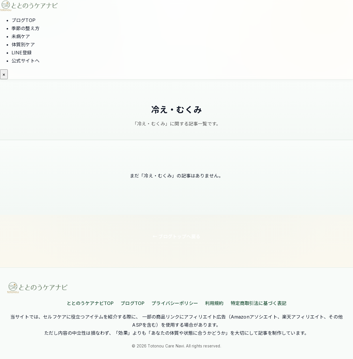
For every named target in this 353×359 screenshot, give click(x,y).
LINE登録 (22, 52)
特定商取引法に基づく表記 (259, 303)
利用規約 (214, 303)
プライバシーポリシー (174, 303)
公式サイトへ (26, 61)
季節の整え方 (26, 28)
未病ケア (21, 36)
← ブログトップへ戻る (176, 236)
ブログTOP (23, 20)
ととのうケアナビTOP (90, 303)
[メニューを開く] (4, 74)
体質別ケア (23, 44)
